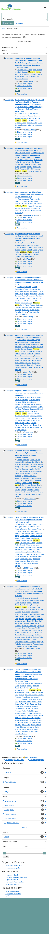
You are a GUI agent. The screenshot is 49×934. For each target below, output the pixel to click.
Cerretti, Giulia (32, 123)
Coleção (6, 778)
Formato (6, 787)
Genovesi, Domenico (22, 310)
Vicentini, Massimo (34, 206)
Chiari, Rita (19, 635)
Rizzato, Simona (33, 116)
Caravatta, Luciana (21, 307)
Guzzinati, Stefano (21, 342)
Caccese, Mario (33, 120)
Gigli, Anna (18, 407)
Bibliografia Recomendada (14, 882)
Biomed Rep (28, 317)
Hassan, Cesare (31, 210)
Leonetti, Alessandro (31, 291)
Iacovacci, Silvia (25, 360)
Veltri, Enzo (26, 612)
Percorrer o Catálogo (12, 875)
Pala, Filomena (34, 559)
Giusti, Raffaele (20, 605)
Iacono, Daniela (26, 637)
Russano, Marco (25, 702)
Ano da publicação (10, 842)
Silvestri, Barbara (33, 169)
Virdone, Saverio (37, 524)
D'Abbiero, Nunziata (30, 289)
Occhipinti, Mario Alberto (23, 639)
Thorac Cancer (29, 499)
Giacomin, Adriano (37, 554)
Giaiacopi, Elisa (26, 303)
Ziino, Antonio (27, 483)
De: (4, 846)
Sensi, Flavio (37, 351)
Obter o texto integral (23, 83)
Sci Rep (27, 259)
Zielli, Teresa (37, 70)
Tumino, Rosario (20, 354)
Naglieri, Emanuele (34, 167)
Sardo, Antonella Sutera (23, 365)
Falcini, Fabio (19, 210)
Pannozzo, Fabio (34, 550)
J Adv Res (28, 372)
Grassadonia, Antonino (23, 692)
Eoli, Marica (34, 113)
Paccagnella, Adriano (28, 164)
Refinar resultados (24, 41)
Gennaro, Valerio (28, 469)
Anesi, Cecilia (25, 616)
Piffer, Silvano (38, 492)
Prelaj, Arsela (19, 467)
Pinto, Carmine (35, 199)
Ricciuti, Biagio (28, 635)
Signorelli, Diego (20, 462)
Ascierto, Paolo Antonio (34, 644)
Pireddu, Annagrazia (22, 632)
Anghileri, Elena (20, 123)
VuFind (5, 7)
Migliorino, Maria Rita (22, 725)
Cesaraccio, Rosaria (22, 416)
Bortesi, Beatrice (30, 74)
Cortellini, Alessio (21, 314)
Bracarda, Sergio (35, 713)
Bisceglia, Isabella (21, 204)
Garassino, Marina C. (34, 462)
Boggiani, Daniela (21, 72)
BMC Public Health (31, 215)
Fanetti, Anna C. (26, 492)
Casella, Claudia (36, 536)
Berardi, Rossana (28, 628)
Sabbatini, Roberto (21, 713)
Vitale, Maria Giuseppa (30, 711)
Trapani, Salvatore (30, 294)
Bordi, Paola (24, 305)
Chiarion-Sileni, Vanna (25, 160)
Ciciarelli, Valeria (20, 729)
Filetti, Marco (19, 619)
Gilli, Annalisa (28, 245)
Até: (26, 846)
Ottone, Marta (33, 201)
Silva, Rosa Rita (37, 630)
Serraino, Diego (34, 400)
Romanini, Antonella (27, 162)
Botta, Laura (21, 340)
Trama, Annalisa (31, 344)
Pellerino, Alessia (21, 116)
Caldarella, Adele (29, 471)
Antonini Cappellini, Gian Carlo (31, 621)
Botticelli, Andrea (26, 706)
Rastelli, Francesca (29, 626)
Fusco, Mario (32, 552)
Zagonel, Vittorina (27, 125)
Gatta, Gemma (20, 344)
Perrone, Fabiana (36, 305)
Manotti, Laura (32, 250)
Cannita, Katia (39, 600)
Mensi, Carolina (30, 467)
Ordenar (5, 54)
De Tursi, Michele (31, 610)
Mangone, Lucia (23, 199)
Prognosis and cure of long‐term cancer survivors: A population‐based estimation (29, 393)
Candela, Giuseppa (32, 363)
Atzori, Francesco (36, 632)
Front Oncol (28, 81)
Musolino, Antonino (21, 79)
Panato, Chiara (34, 342)
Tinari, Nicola (26, 300)
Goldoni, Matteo (20, 250)
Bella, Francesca (36, 478)
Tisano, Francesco (21, 556)
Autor (3, 28)
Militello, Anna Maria (24, 70)
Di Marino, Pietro (25, 298)
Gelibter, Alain (38, 637)
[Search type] (24, 19)
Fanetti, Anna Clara (30, 425)
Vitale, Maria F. (32, 487)
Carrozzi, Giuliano (21, 208)
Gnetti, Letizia (38, 247)
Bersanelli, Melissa (24, 287)
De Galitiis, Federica (22, 623)
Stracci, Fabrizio (31, 418)
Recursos (6, 768)
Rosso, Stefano (24, 423)
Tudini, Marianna (25, 630)
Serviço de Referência (13, 894)
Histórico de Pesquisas (13, 865)
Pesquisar (7, 23)
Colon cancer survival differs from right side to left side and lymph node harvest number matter (29, 194)
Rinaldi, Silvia (32, 715)
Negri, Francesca (23, 243)
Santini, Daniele (20, 603)
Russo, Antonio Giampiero (24, 356)
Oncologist (28, 736)
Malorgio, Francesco (29, 614)
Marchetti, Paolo (30, 619)
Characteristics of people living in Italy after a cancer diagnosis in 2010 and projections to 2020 (29, 519)
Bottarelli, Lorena (26, 247)
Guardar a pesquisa (36, 760)
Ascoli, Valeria (25, 473)
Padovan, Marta (23, 113)
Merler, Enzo (29, 480)
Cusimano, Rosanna (22, 478)
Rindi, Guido (27, 254)
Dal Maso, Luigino (33, 340)
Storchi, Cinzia (36, 485)
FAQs (7, 896)
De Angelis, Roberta (22, 527)
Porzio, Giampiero (28, 296)
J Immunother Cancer (32, 649)
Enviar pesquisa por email (13, 760)
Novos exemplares (12, 884)
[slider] (4, 853)
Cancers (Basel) (30, 130)
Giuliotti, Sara (34, 77)
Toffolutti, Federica (33, 354)
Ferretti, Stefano (34, 208)
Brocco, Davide (37, 692)
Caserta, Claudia (21, 118)
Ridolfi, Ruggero (20, 169)
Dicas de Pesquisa (12, 891)
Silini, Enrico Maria (27, 257)
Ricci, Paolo (36, 360)
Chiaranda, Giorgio (35, 204)
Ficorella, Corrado (21, 312)
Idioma (5, 832)
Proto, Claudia (35, 460)
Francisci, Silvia (20, 402)
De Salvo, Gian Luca (35, 171)
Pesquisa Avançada (12, 868)
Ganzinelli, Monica (36, 464)
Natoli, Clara (34, 310)
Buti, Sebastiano (27, 600)
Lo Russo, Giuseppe (22, 464)
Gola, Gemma (20, 363)
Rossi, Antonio (36, 725)
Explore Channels (11, 879)
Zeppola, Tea (35, 616)
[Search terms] (24, 15)
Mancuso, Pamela (21, 201)
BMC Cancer (28, 568)
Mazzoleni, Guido (29, 420)
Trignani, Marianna (35, 307)
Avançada (19, 23)
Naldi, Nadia (19, 74)
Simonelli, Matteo (33, 118)
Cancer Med (28, 432)
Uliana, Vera (24, 77)
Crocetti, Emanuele (30, 407)
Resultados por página (7, 48)
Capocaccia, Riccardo (22, 404)
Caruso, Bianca (26, 349)
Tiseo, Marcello (33, 312)
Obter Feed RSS (30, 757)
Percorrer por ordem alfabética (16, 877)
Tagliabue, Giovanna (29, 347)
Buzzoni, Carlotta (27, 367)
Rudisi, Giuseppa (25, 547)
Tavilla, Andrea (36, 404)
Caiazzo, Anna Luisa (27, 543)
